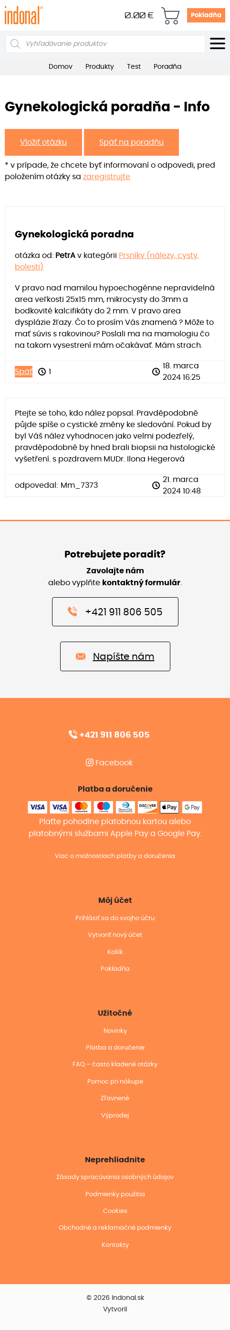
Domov (61, 67)
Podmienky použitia (115, 1194)
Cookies (115, 1211)
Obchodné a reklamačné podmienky (115, 1228)
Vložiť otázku (43, 142)
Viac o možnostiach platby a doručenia (115, 856)
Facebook (109, 763)
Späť (23, 371)
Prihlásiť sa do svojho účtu (115, 918)
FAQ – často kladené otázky (115, 1065)
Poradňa (167, 67)
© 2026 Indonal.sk (115, 1298)
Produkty (99, 67)
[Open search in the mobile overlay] (105, 44)
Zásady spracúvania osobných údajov (115, 1177)
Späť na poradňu (131, 142)
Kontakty (115, 1245)
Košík (115, 952)
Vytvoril (115, 1309)
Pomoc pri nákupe (115, 1082)
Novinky (115, 1031)
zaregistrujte (106, 177)
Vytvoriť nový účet (115, 935)
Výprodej (115, 1116)
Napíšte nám (115, 656)
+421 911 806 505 (115, 611)
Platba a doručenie (115, 1048)
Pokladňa (206, 15)
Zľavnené (115, 1098)
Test (134, 67)
